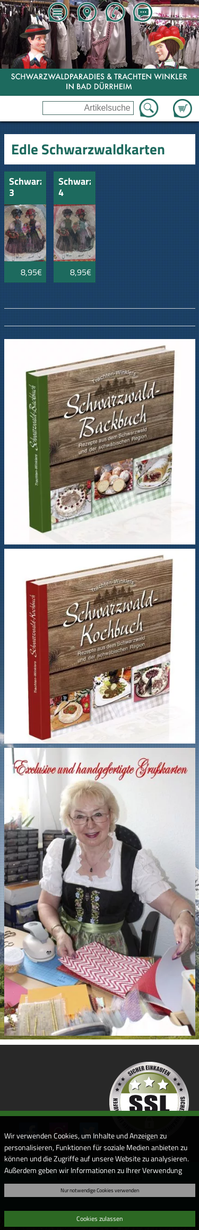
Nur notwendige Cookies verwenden (99, 1190)
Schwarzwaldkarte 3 (25, 187)
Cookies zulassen (99, 1219)
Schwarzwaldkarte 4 (74, 187)
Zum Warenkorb (182, 102)
